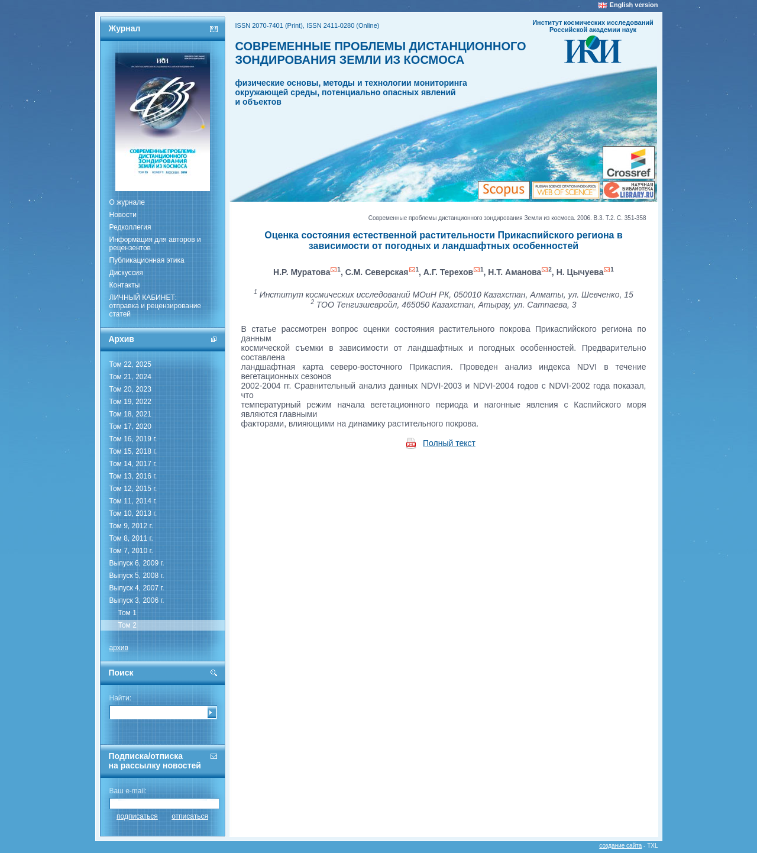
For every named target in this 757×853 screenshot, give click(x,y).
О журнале (127, 202)
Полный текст (449, 443)
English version (634, 4)
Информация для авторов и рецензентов (155, 243)
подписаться (137, 816)
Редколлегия (130, 227)
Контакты (124, 285)
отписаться (190, 816)
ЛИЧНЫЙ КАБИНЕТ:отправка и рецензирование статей (155, 305)
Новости (123, 215)
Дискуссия (126, 273)
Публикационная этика (147, 260)
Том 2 (127, 625)
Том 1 (127, 613)
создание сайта (620, 845)
